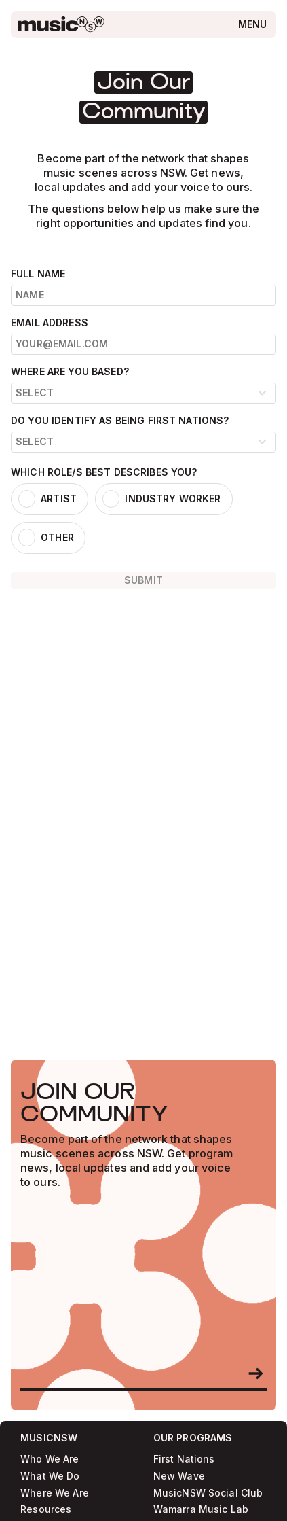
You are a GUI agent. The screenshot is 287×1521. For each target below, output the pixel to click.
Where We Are (54, 1493)
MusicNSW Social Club (208, 1493)
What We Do (49, 1476)
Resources (45, 1510)
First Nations (184, 1459)
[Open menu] (252, 24)
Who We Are (49, 1459)
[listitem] (49, 498)
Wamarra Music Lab (200, 1510)
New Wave (179, 1476)
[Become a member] (256, 1373)
